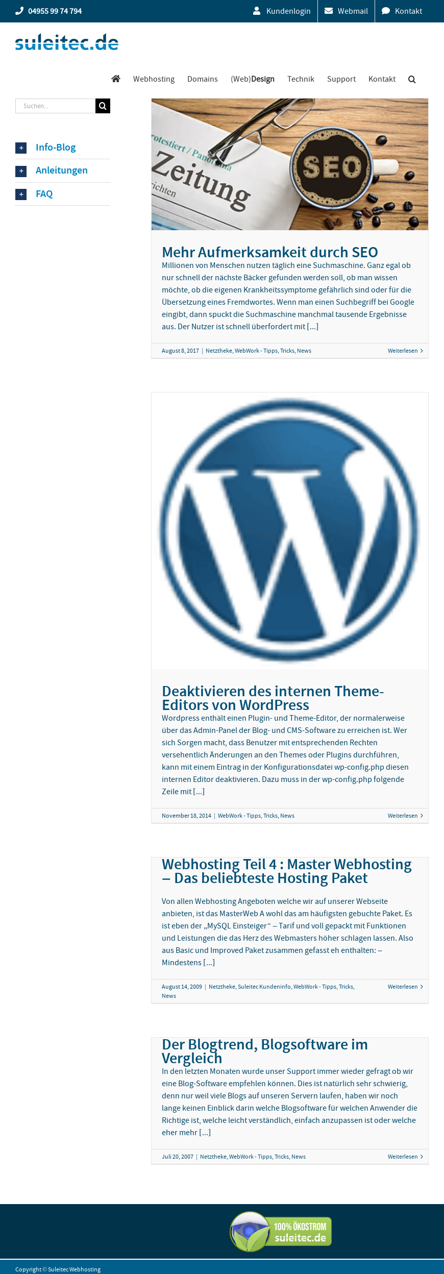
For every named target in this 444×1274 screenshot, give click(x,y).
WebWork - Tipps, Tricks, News (273, 351)
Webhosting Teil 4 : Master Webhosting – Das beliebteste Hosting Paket (287, 871)
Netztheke (219, 351)
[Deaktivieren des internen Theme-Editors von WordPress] (290, 531)
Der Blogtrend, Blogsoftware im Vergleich (265, 1051)
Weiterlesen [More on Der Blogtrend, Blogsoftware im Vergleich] (403, 1157)
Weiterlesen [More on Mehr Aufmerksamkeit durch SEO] (403, 351)
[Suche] (102, 106)
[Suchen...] (55, 106)
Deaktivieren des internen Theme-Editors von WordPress (273, 698)
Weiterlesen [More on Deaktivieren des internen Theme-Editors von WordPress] (403, 816)
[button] (412, 78)
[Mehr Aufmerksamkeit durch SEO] (290, 164)
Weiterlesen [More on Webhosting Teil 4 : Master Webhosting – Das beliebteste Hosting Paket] (403, 987)
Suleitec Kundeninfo (264, 987)
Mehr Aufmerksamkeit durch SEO (270, 252)
